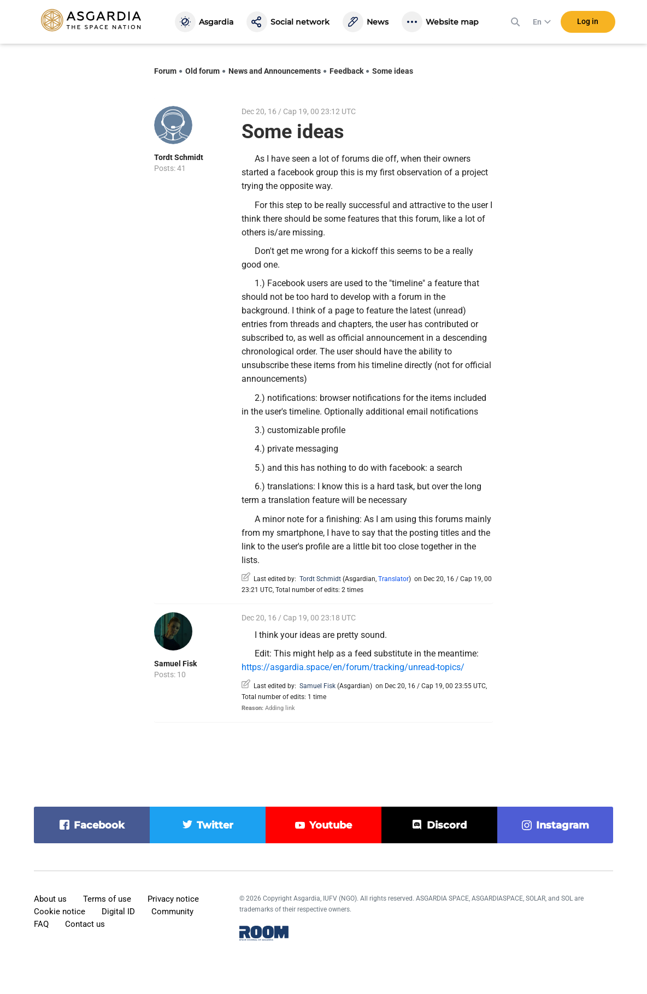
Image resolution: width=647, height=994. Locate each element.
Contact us (85, 924)
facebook (99, 825)
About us (50, 899)
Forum (165, 71)
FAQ (41, 924)
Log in (587, 21)
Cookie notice (59, 911)
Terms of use (107, 899)
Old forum (202, 71)
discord (447, 825)
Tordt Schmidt (178, 157)
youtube (330, 825)
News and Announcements (274, 71)
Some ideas (392, 71)
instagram (562, 825)
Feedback (346, 71)
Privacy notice (173, 899)
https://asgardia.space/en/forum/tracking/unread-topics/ (353, 667)
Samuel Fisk (175, 663)
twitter (215, 825)
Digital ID (118, 911)
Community (172, 911)
